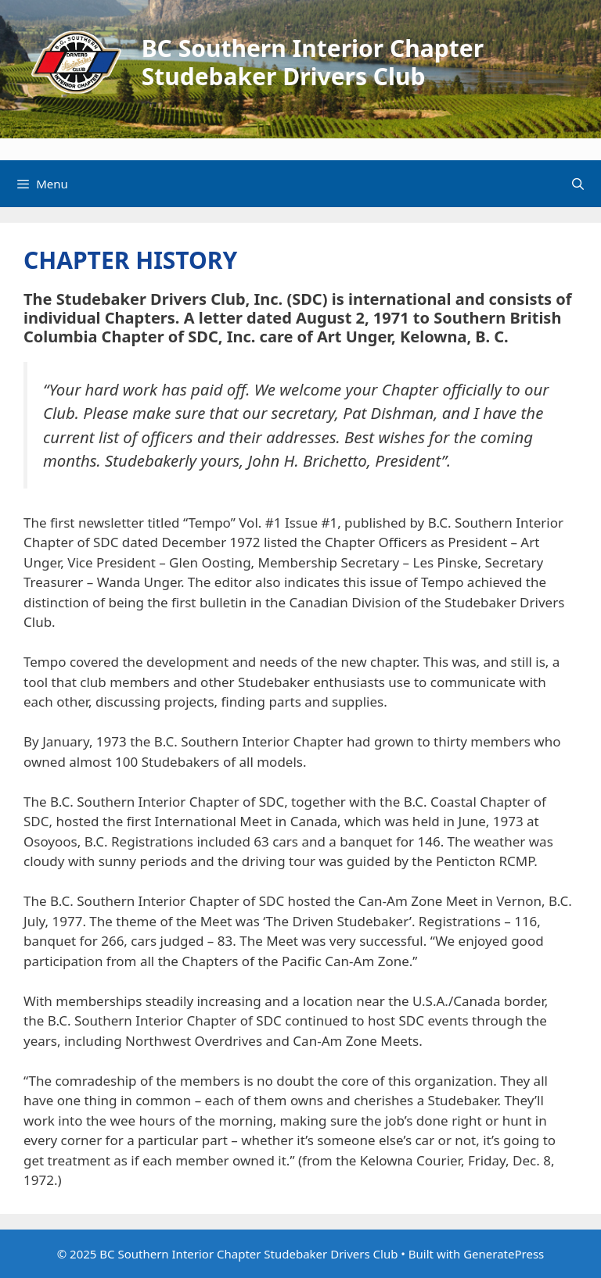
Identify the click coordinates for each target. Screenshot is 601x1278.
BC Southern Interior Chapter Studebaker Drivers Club (313, 62)
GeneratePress (503, 1254)
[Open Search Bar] (578, 183)
